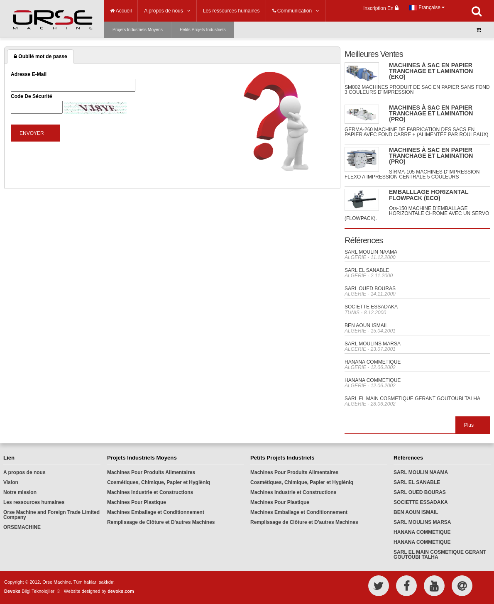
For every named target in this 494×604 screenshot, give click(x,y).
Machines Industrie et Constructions (150, 492)
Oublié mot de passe (40, 56)
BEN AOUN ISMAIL (366, 325)
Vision (10, 482)
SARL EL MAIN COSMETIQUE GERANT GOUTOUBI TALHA (412, 398)
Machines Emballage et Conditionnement (155, 512)
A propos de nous (24, 472)
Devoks (12, 591)
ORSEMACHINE (22, 527)
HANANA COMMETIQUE (373, 362)
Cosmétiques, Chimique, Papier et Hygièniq (158, 482)
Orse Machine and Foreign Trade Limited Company (51, 514)
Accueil (121, 11)
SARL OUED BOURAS (370, 288)
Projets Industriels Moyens (137, 29)
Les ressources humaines (33, 502)
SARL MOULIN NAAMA (371, 252)
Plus (469, 425)
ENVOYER (32, 133)
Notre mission (20, 492)
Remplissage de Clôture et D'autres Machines (161, 522)
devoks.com (121, 591)
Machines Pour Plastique (136, 502)
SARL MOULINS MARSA (373, 344)
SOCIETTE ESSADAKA (371, 307)
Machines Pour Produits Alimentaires (151, 472)
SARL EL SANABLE (367, 270)
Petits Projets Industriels (203, 29)
